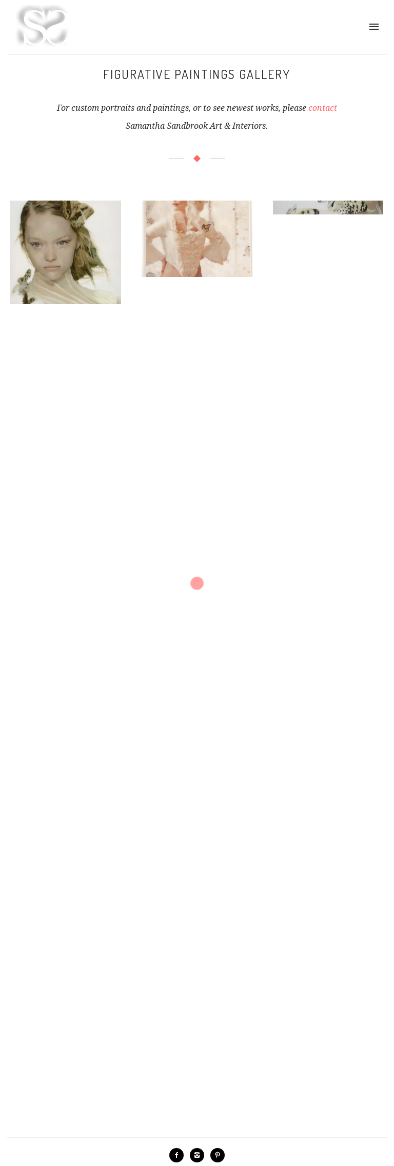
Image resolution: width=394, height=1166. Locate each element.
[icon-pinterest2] (217, 1155)
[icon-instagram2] (199, 1155)
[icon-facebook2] (179, 1155)
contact (322, 108)
